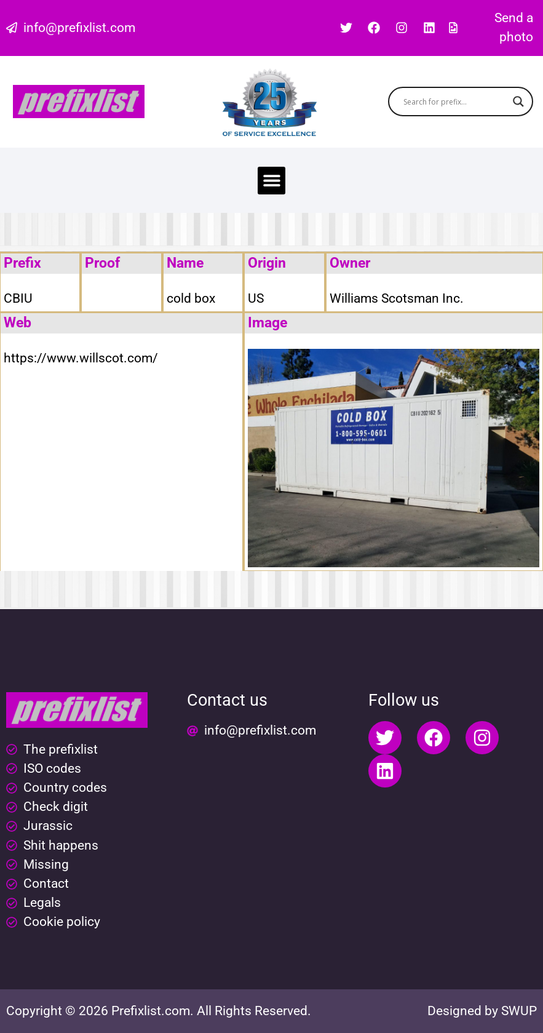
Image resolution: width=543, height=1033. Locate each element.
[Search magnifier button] (518, 101)
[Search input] (455, 101)
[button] (271, 180)
